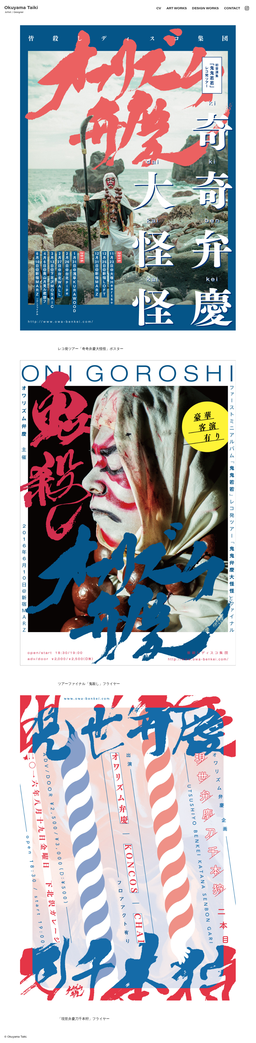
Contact (232, 8)
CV (158, 8)
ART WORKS (176, 8)
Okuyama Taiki (21, 7)
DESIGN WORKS (205, 8)
